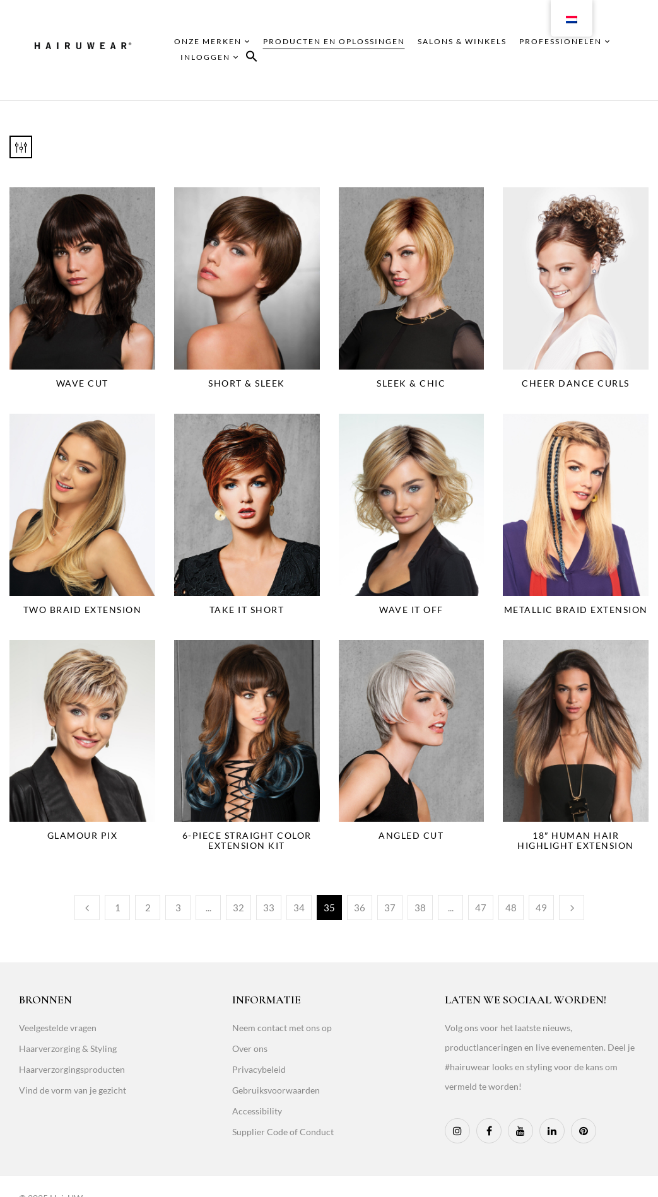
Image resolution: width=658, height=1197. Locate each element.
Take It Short (247, 609)
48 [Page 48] (511, 907)
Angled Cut (411, 835)
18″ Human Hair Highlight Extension (575, 840)
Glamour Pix (82, 835)
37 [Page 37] (390, 907)
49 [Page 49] (541, 907)
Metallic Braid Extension (576, 609)
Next (571, 907)
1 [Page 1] (117, 907)
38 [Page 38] (420, 907)
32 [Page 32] (238, 907)
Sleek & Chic (411, 383)
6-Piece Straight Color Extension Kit (247, 840)
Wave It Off (411, 609)
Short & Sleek (246, 383)
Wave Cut (82, 383)
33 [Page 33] (268, 907)
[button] (251, 58)
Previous (87, 907)
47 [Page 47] (480, 907)
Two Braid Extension (82, 609)
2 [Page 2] (148, 907)
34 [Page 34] (299, 907)
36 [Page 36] (359, 907)
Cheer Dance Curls (576, 383)
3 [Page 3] (178, 907)
